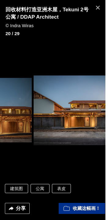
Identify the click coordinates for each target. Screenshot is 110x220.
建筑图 (16, 188)
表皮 (61, 188)
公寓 (40, 188)
